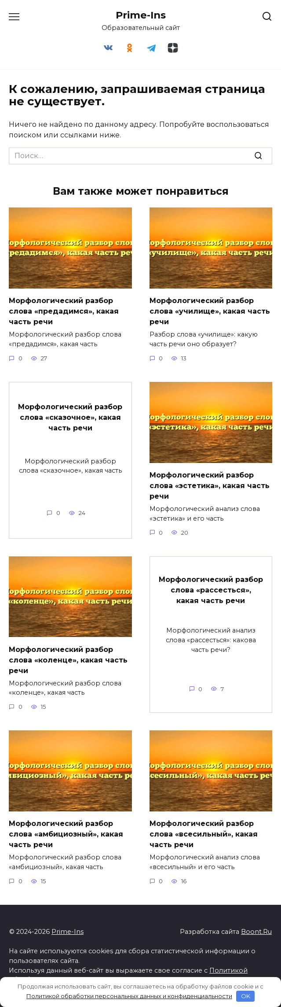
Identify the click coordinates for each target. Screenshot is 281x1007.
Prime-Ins (141, 15)
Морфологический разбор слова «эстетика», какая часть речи (210, 485)
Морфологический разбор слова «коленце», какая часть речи (68, 659)
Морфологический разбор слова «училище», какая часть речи (210, 311)
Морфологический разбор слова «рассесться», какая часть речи (211, 590)
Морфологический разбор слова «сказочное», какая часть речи (70, 417)
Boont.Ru (256, 932)
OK (245, 996)
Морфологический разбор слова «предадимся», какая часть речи (64, 311)
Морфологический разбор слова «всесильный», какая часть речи (204, 834)
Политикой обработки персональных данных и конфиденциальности (129, 996)
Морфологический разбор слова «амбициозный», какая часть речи (66, 834)
